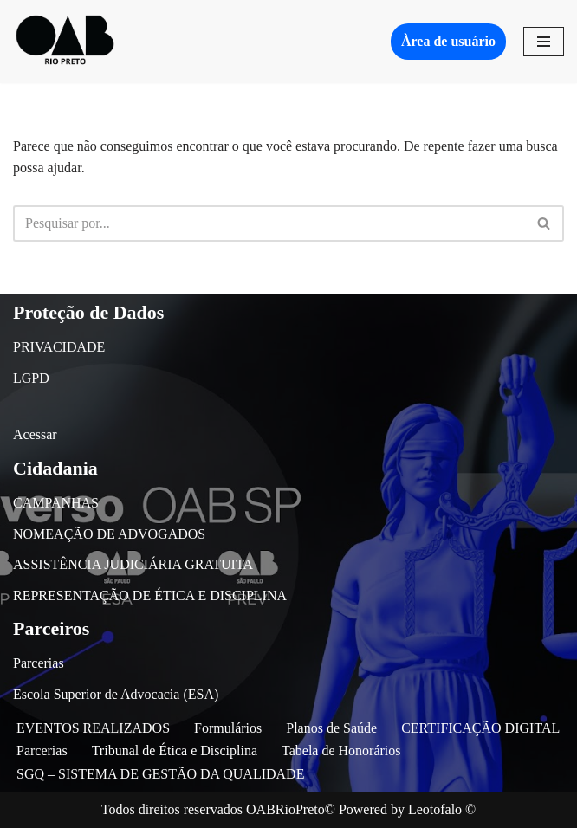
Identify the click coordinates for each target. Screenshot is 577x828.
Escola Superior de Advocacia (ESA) (115, 694)
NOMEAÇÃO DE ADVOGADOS (109, 534)
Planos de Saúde (331, 728)
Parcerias (38, 663)
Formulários (228, 728)
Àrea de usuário (448, 41)
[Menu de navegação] (543, 41)
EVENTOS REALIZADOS (93, 728)
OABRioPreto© (290, 809)
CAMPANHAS (56, 502)
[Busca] (269, 223)
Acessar (35, 434)
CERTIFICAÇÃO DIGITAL (480, 728)
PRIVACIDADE (59, 347)
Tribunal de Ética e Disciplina (174, 750)
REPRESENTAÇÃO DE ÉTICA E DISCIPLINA (150, 595)
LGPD (31, 378)
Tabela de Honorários (341, 750)
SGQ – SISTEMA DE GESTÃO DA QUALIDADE (160, 774)
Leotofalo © (442, 809)
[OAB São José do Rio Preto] (65, 41)
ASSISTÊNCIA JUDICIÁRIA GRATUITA (133, 564)
